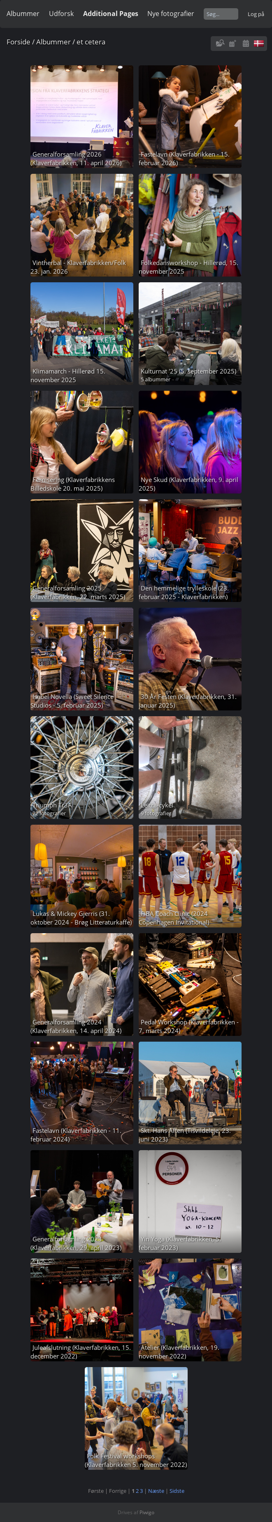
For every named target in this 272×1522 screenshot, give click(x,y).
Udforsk (61, 13)
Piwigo (146, 1512)
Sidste (177, 1490)
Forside (18, 41)
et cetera (91, 41)
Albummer (23, 13)
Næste (156, 1490)
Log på (256, 14)
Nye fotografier (170, 13)
